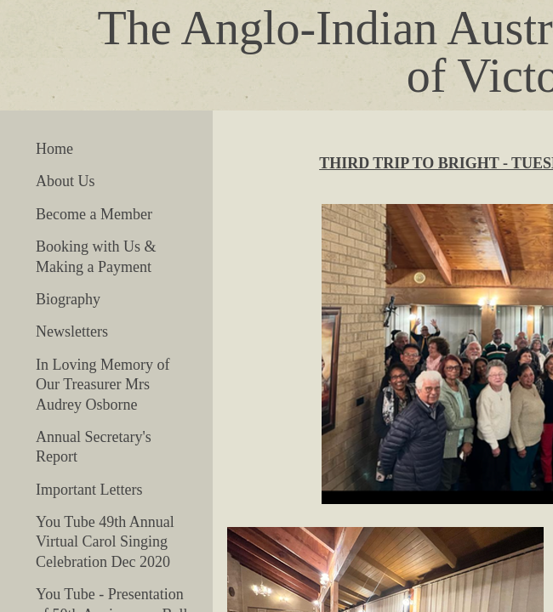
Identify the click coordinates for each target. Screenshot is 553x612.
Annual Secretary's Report (93, 446)
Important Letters (89, 489)
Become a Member (94, 214)
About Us (65, 181)
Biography (68, 299)
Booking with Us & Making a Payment (96, 256)
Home (54, 148)
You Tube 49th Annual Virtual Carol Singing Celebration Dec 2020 (105, 541)
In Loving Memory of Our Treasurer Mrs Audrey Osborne (102, 384)
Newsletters (72, 331)
